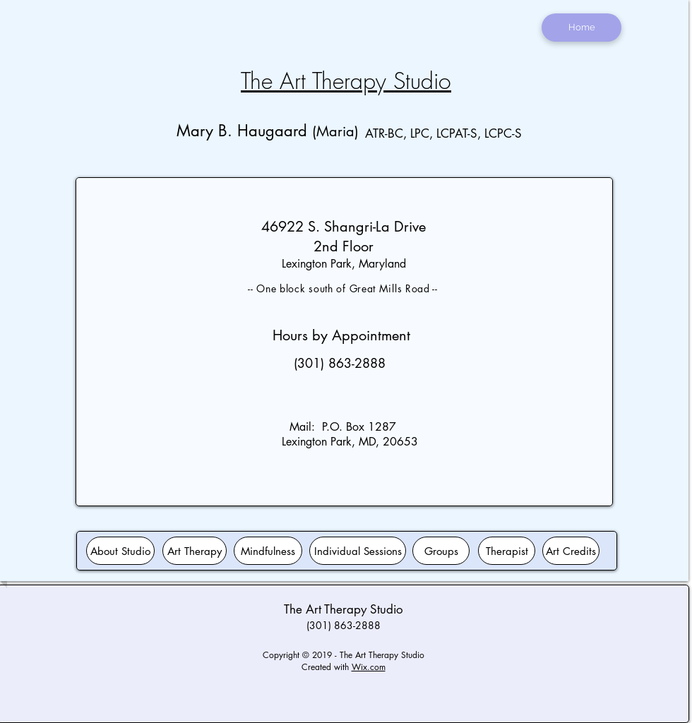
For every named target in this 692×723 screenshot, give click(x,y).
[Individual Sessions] (357, 551)
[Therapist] (506, 551)
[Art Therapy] (194, 551)
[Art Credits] (570, 551)
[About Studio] (120, 551)
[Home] (581, 27)
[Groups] (441, 551)
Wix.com (369, 667)
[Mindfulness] (268, 551)
